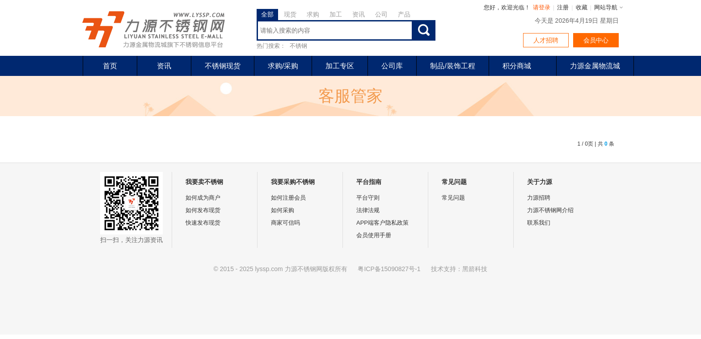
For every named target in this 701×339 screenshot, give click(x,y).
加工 (335, 14)
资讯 (358, 14)
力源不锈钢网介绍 (550, 210)
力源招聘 (538, 197)
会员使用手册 (373, 235)
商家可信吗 (285, 222)
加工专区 (339, 66)
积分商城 (517, 66)
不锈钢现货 (223, 66)
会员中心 (595, 40)
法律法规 (368, 210)
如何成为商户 (203, 197)
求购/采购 (283, 66)
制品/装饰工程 (452, 66)
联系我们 (538, 222)
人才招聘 (545, 40)
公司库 (392, 66)
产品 (404, 14)
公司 (381, 14)
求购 (313, 14)
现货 (290, 14)
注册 (563, 7)
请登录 (541, 7)
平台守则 (368, 197)
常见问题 (453, 197)
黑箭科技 (474, 268)
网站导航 (605, 7)
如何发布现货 (203, 210)
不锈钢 (298, 45)
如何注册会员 (288, 197)
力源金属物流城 (595, 66)
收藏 (581, 7)
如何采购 (282, 210)
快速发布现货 (203, 222)
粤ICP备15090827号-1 (389, 268)
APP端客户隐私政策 (382, 222)
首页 (110, 66)
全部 (267, 14)
